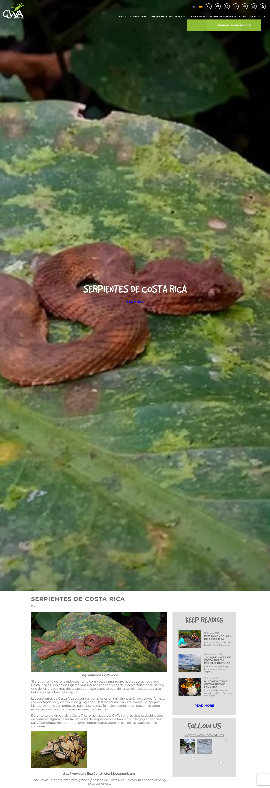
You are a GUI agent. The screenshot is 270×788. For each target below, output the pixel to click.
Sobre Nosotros (222, 16)
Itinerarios (138, 16)
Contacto (257, 16)
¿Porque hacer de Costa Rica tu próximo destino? (217, 660)
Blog (242, 16)
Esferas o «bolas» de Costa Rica (217, 637)
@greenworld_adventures (204, 735)
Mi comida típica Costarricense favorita (216, 684)
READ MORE (204, 705)
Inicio (122, 16)
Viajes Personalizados (168, 16)
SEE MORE (135, 302)
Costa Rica (197, 16)
